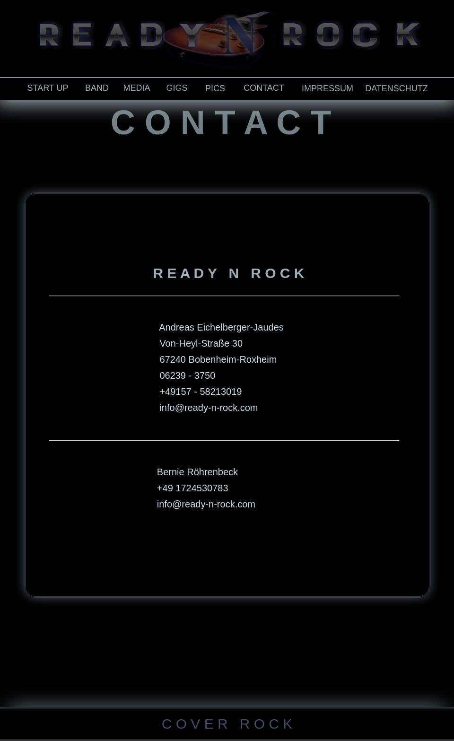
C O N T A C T (221, 122)
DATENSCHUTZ (396, 88)
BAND (97, 88)
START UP (47, 88)
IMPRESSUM (327, 88)
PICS (215, 88)
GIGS (176, 88)
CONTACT (264, 88)
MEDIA (136, 88)
